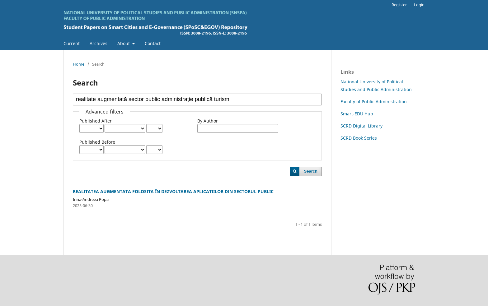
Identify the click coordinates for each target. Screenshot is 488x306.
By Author (207, 121)
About (124, 43)
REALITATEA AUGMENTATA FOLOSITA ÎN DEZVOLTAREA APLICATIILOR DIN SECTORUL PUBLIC (173, 191)
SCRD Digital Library (361, 126)
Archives (98, 43)
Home (78, 64)
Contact (153, 43)
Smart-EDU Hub (356, 114)
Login (419, 4)
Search (310, 171)
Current (71, 43)
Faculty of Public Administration (373, 101)
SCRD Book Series (358, 138)
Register (399, 4)
